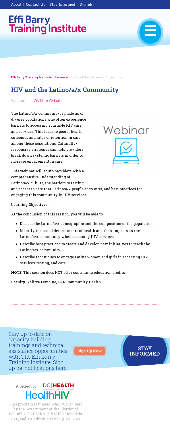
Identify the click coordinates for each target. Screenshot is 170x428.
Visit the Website (47, 100)
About (16, 4)
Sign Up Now (90, 350)
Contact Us (35, 4)
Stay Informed (62, 4)
